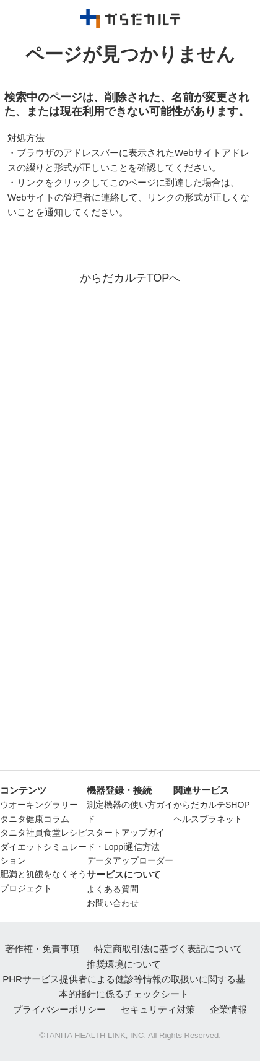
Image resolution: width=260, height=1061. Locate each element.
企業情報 (228, 1009)
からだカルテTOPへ (130, 278)
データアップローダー (130, 860)
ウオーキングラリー (39, 805)
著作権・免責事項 (42, 948)
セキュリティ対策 (158, 1009)
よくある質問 (113, 889)
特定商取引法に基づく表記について (168, 948)
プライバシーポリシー (59, 1009)
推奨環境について (124, 964)
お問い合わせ (113, 903)
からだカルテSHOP (211, 805)
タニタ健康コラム (34, 819)
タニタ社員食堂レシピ (43, 833)
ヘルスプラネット (208, 819)
